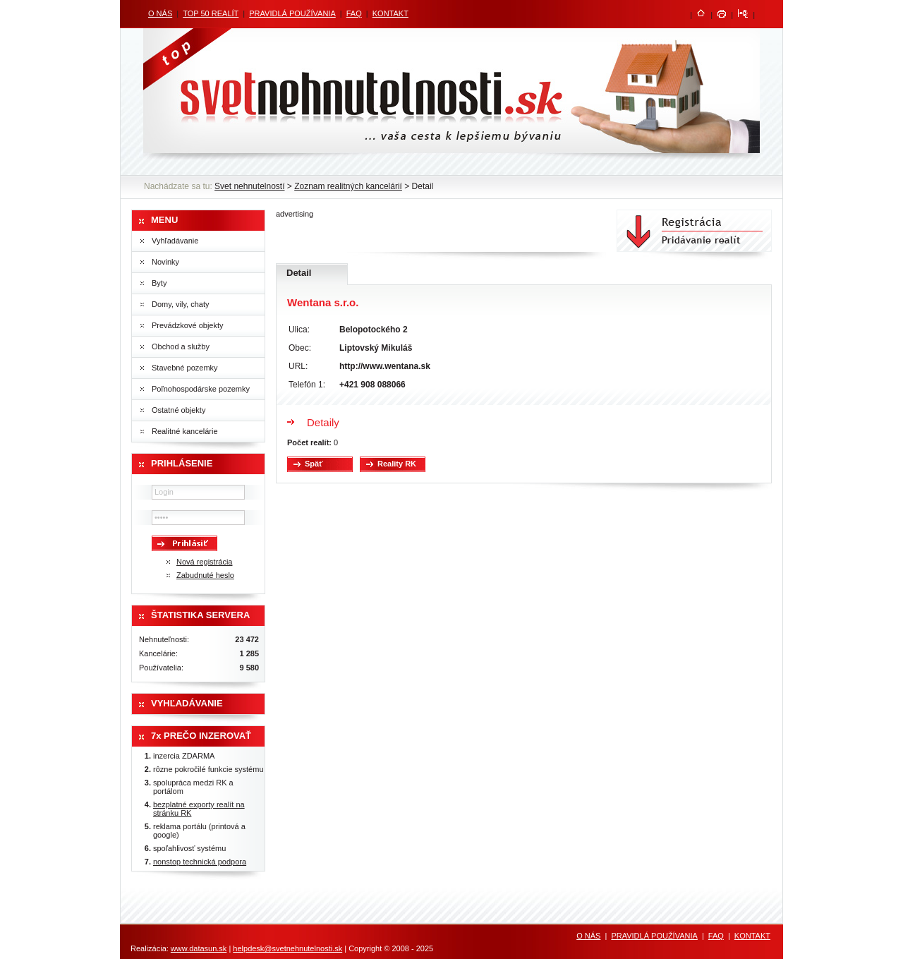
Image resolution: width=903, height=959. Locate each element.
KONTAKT (390, 13)
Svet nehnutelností (249, 186)
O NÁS (160, 13)
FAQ (354, 13)
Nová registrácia (204, 561)
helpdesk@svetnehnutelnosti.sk (287, 948)
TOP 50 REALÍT (210, 13)
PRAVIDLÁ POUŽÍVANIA (292, 13)
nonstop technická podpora (199, 861)
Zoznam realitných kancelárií (348, 186)
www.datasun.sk (198, 948)
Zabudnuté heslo (205, 575)
